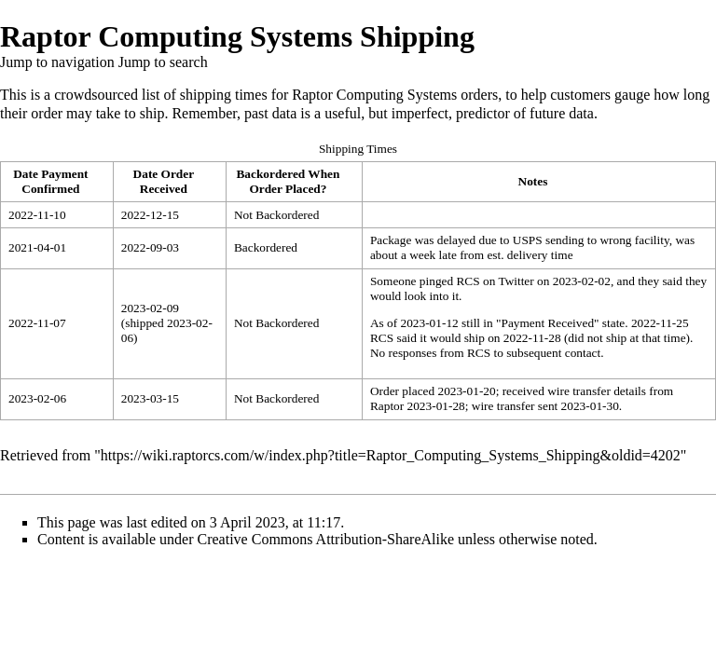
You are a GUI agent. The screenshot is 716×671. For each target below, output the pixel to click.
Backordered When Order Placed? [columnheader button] (287, 181)
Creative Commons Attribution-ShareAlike (326, 539)
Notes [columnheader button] (533, 181)
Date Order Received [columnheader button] (164, 181)
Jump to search (163, 62)
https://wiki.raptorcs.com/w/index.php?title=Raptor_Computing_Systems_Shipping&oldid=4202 (391, 455)
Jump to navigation (57, 62)
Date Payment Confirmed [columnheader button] (50, 181)
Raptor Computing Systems (374, 95)
